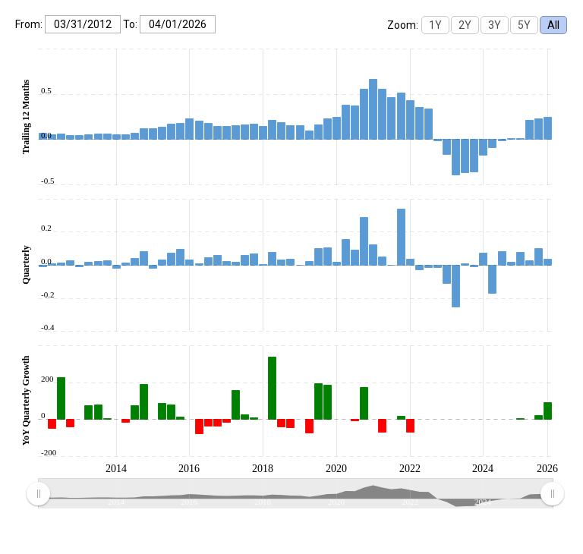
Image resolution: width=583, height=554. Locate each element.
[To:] (178, 24)
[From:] (83, 24)
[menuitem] (295, 494)
